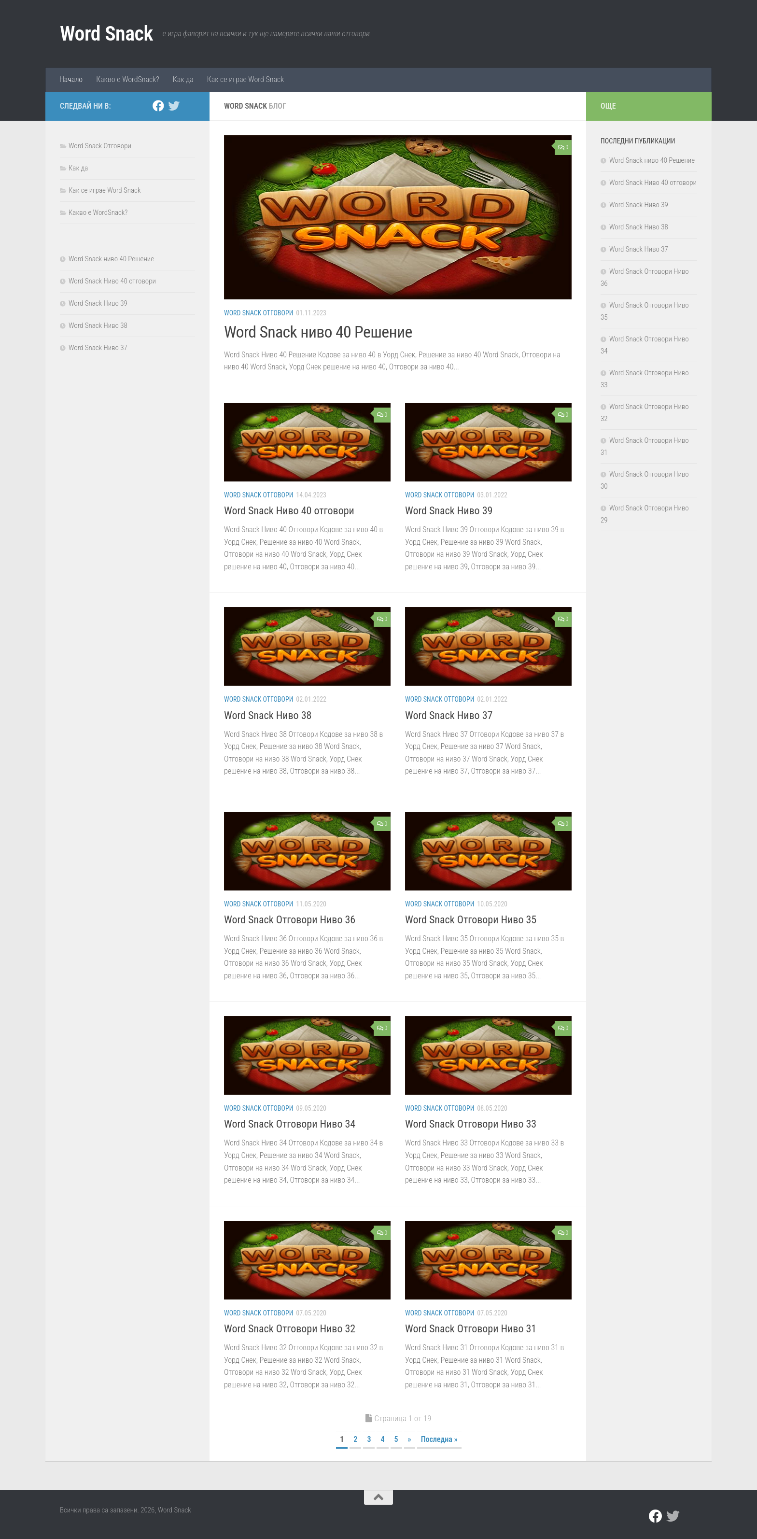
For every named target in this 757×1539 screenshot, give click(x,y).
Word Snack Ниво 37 (448, 715)
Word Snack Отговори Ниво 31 (470, 1329)
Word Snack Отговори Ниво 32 (289, 1329)
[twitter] (174, 106)
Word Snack (106, 33)
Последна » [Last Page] (439, 1439)
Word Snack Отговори (258, 313)
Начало (71, 79)
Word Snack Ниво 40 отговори (289, 511)
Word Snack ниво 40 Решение (318, 331)
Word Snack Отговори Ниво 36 (289, 920)
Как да (183, 79)
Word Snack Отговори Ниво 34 (289, 1124)
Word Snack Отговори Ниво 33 (470, 1124)
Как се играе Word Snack (245, 79)
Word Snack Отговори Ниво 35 (470, 920)
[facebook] (158, 106)
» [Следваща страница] (409, 1439)
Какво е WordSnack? (127, 79)
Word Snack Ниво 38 (267, 715)
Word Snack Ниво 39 (448, 511)
